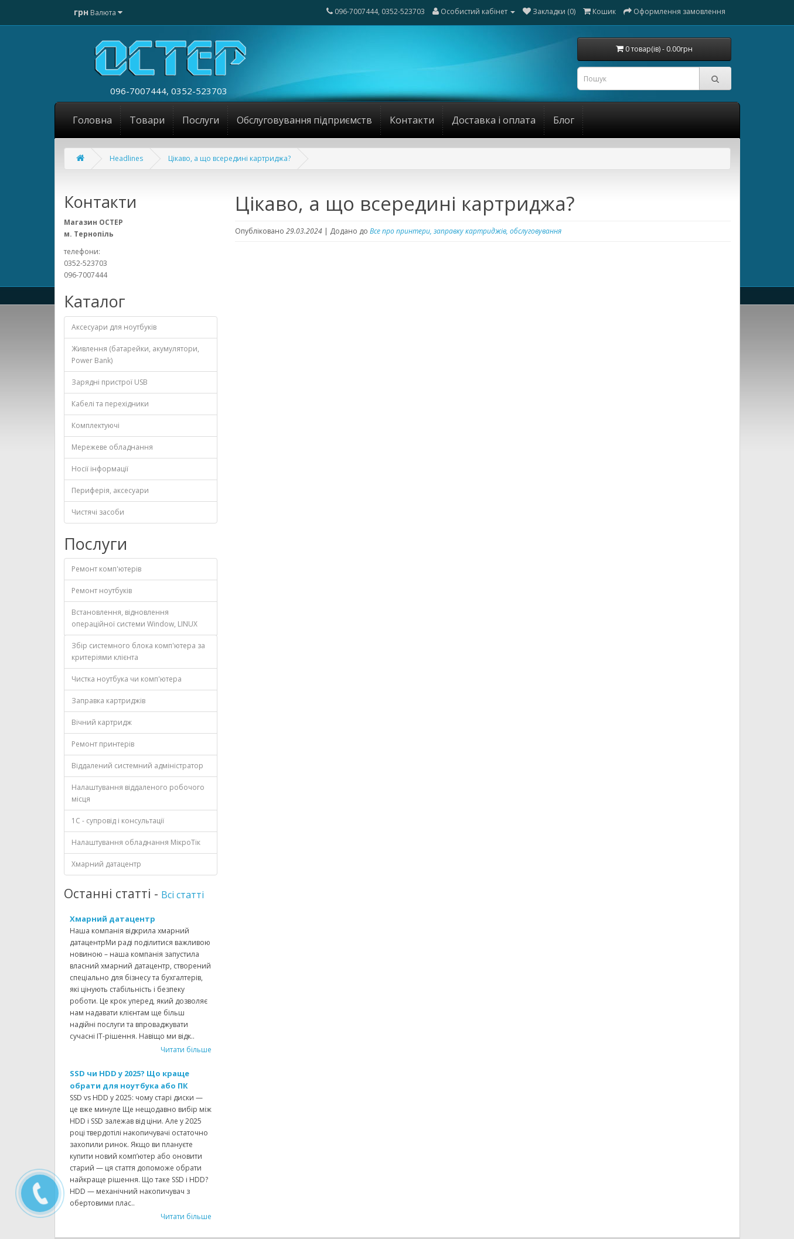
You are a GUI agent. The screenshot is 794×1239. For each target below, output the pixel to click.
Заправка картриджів (108, 701)
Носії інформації (99, 469)
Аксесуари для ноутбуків (113, 327)
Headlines (126, 158)
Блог (563, 120)
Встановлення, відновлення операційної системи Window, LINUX (134, 618)
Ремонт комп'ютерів (106, 569)
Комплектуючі (95, 425)
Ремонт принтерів (102, 744)
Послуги (200, 120)
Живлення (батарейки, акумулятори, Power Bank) (135, 354)
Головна (92, 120)
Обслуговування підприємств (304, 120)
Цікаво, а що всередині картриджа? (229, 158)
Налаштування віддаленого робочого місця (138, 793)
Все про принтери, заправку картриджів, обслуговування (465, 231)
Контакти (412, 120)
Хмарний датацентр (106, 864)
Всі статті (182, 894)
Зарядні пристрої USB (109, 382)
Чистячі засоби (97, 512)
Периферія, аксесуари (110, 490)
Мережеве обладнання (112, 447)
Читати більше (186, 1050)
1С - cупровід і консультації (117, 821)
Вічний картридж (101, 722)
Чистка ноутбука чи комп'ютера (126, 679)
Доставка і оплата (494, 120)
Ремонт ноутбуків (101, 590)
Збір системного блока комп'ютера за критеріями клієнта (138, 651)
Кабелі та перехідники (110, 404)
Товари (147, 120)
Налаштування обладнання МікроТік (135, 842)
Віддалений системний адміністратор (137, 766)
